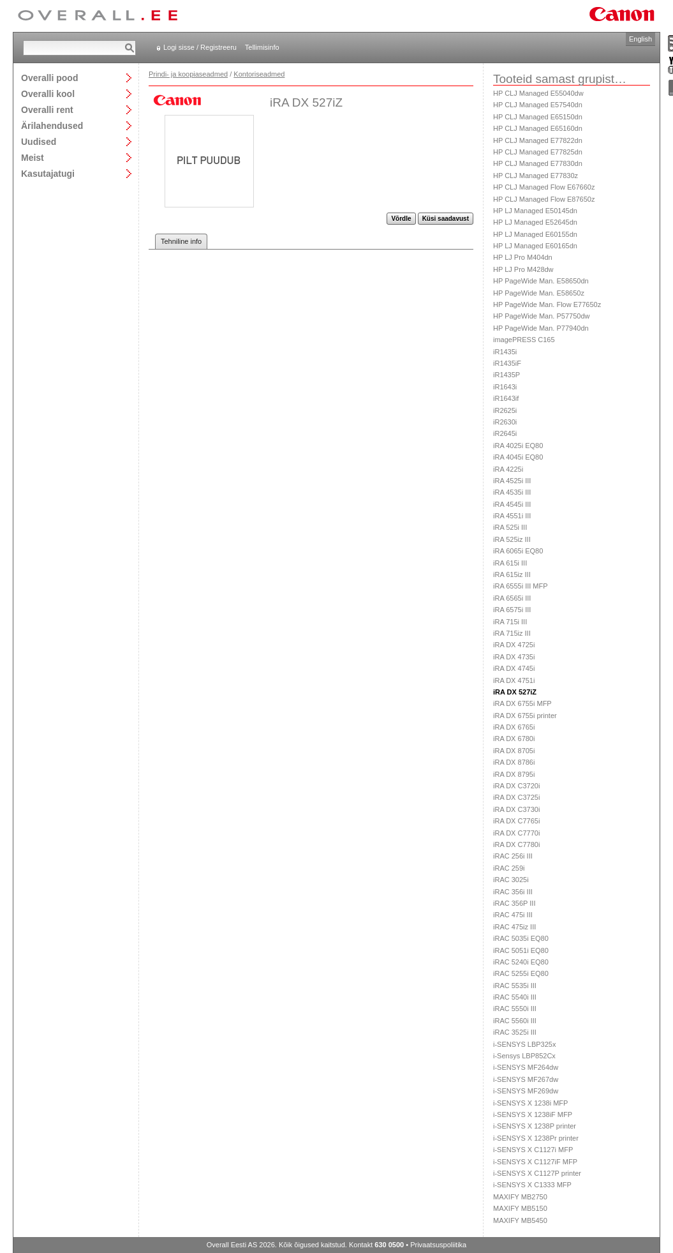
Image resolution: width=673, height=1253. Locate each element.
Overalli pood (49, 77)
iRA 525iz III (512, 539)
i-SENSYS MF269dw (525, 1091)
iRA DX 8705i (514, 750)
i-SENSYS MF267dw (525, 1079)
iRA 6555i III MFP (520, 586)
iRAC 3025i (511, 879)
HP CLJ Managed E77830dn (537, 163)
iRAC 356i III (513, 892)
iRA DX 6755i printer (525, 715)
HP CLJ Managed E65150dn (537, 117)
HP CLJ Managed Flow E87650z (544, 199)
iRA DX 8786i (514, 762)
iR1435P (506, 375)
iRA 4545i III (512, 504)
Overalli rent (47, 109)
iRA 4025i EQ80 (518, 445)
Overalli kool (48, 93)
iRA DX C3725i (516, 797)
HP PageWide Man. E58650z (538, 293)
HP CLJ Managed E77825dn (537, 152)
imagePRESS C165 (524, 339)
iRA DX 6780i (514, 738)
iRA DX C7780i (516, 844)
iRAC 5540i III (514, 997)
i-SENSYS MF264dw (525, 1067)
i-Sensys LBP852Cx (524, 1056)
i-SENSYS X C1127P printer (537, 1173)
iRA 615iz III (512, 574)
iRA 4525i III (512, 480)
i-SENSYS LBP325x (524, 1044)
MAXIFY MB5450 (520, 1220)
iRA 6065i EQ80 (518, 551)
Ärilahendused (52, 125)
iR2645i (505, 433)
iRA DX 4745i (514, 668)
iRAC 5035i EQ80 (521, 938)
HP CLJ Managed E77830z (535, 175)
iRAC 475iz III (514, 927)
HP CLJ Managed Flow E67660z (544, 187)
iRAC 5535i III (514, 985)
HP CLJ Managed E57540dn (537, 105)
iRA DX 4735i (514, 657)
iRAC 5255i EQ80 (521, 973)
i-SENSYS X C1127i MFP (533, 1149)
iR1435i (505, 352)
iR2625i (505, 410)
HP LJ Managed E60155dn (535, 234)
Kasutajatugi (48, 173)
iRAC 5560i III (514, 1020)
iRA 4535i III (512, 492)
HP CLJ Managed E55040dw (538, 93)
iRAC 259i (509, 868)
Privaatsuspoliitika (438, 1245)
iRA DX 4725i (514, 645)
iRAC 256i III (513, 856)
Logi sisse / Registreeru (200, 47)
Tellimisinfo (262, 47)
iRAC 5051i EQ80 (521, 950)
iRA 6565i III (512, 598)
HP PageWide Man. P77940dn (541, 328)
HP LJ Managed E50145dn (535, 210)
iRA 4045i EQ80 (518, 457)
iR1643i (505, 387)
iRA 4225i (508, 469)
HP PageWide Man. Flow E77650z (547, 304)
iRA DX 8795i (514, 774)
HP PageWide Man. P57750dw (541, 316)
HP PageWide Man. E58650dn (541, 281)
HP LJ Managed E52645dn (535, 222)
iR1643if (506, 398)
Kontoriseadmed (259, 74)
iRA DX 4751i (514, 680)
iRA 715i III (510, 622)
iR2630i (505, 422)
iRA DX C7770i (516, 833)
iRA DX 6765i (514, 727)
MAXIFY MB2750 (520, 1197)
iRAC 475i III (513, 915)
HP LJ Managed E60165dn (535, 246)
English (640, 39)
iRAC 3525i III (514, 1032)
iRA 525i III (510, 527)
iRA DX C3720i (516, 786)
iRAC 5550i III (514, 1008)
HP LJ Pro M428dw (523, 269)
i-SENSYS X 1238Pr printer (536, 1138)
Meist (32, 157)
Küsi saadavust (445, 218)
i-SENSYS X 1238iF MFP (532, 1114)
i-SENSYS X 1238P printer (534, 1126)
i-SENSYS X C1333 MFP (532, 1185)
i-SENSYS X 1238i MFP (530, 1103)
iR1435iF (507, 363)
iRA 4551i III (512, 516)
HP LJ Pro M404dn (522, 257)
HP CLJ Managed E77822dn (537, 140)
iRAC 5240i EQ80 (521, 962)
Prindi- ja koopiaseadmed (188, 74)
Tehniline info (181, 241)
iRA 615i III (510, 563)
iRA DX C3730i (516, 809)
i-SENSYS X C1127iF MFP (535, 1162)
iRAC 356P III (514, 903)
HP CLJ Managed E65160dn (537, 128)
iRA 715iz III (512, 633)
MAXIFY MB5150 (520, 1208)
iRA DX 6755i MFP (522, 703)
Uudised (38, 141)
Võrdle (401, 218)
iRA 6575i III (512, 609)
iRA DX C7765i (516, 821)
